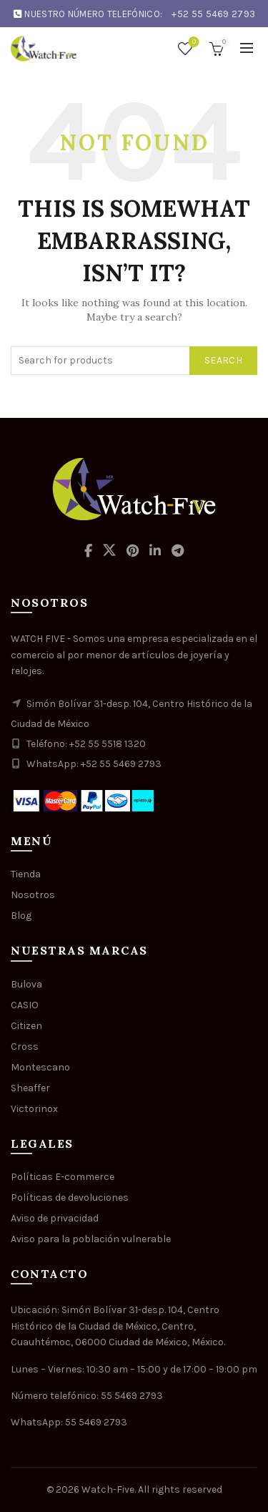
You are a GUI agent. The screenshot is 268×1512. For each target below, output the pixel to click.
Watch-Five (107, 1489)
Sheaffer (30, 1088)
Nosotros (33, 895)
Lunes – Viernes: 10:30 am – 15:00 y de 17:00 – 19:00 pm (134, 1369)
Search (223, 360)
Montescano (40, 1067)
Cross (25, 1046)
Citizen (26, 1026)
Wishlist (193, 42)
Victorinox (34, 1109)
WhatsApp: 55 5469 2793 (69, 1422)
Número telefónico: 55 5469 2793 (87, 1396)
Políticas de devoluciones (70, 1197)
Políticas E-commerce (62, 1177)
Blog (21, 915)
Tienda (26, 874)
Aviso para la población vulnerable (91, 1239)
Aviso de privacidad (55, 1218)
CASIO (25, 1005)
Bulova (26, 984)
